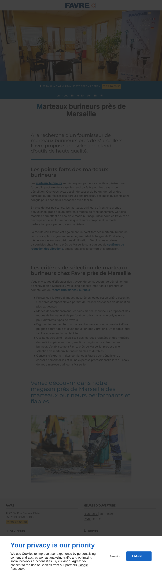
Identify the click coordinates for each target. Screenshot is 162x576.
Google (83, 565)
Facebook (17, 568)
